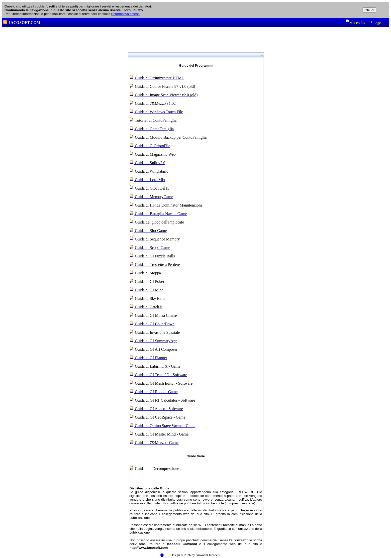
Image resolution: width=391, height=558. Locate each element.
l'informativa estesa (125, 14)
